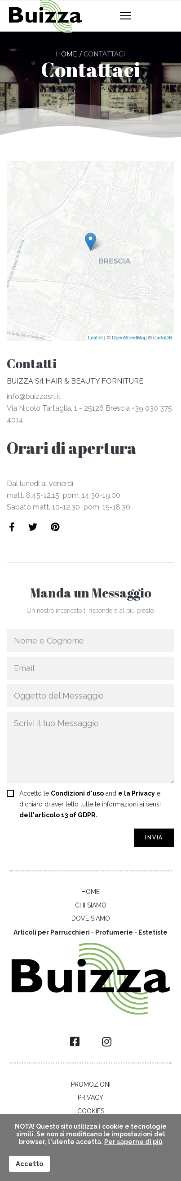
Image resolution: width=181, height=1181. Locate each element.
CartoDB (162, 337)
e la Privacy (136, 793)
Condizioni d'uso (77, 793)
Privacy (90, 1097)
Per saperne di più (133, 1141)
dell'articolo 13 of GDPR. (58, 815)
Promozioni (90, 1084)
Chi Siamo (90, 905)
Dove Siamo (90, 918)
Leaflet (95, 337)
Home (90, 891)
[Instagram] (106, 1042)
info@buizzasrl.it (34, 396)
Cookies (90, 1111)
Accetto (29, 1163)
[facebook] (74, 1042)
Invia (154, 837)
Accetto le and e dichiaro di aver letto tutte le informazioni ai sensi (90, 804)
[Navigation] (125, 16)
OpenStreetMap (129, 337)
